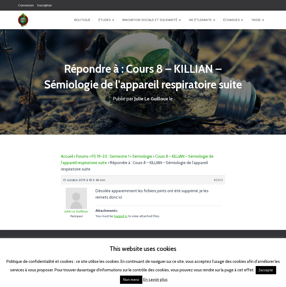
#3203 (218, 180)
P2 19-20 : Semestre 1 (110, 156)
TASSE (257, 20)
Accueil (67, 156)
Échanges (233, 20)
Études (106, 20)
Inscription (44, 5)
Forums (82, 156)
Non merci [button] (131, 279)
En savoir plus (155, 279)
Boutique (82, 20)
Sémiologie (142, 156)
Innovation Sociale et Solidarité (151, 20)
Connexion (26, 5)
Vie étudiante (202, 20)
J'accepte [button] (266, 270)
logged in (120, 216)
